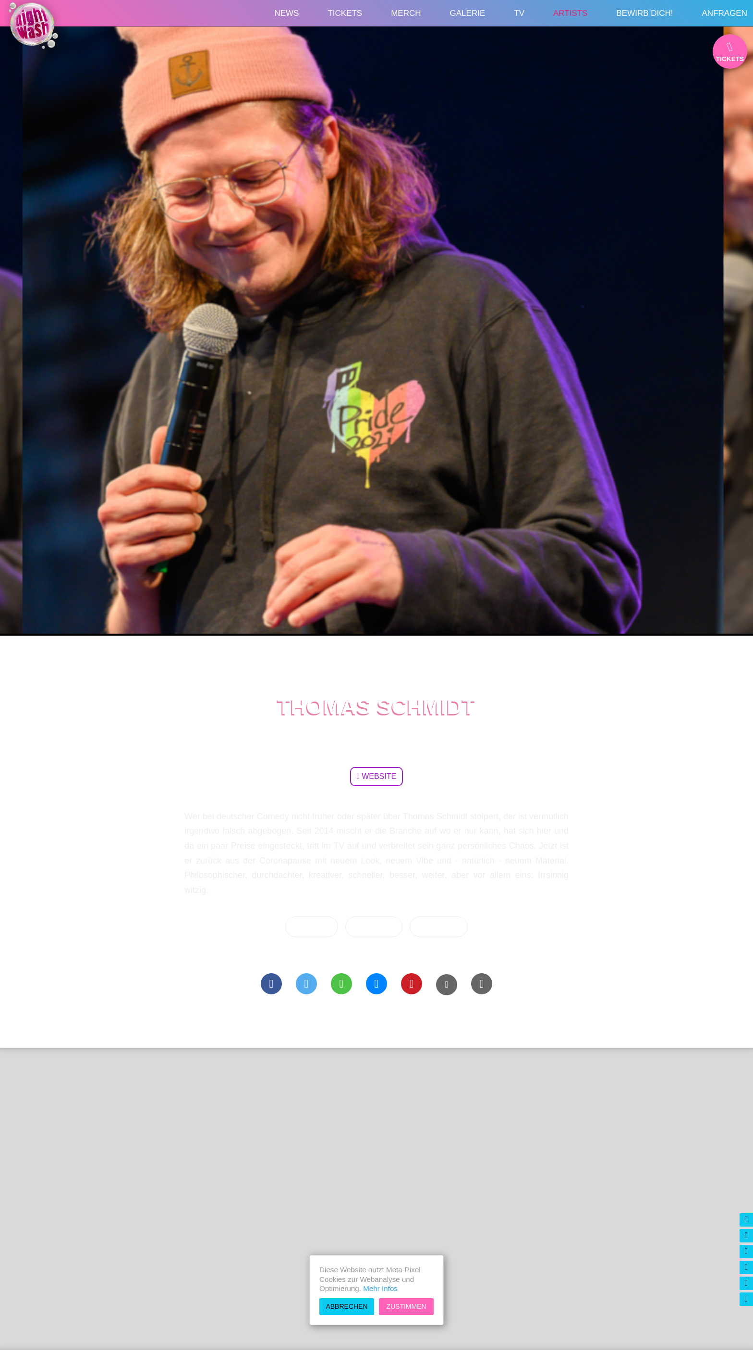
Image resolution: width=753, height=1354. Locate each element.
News (286, 13)
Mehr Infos (380, 1288)
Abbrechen (346, 1306)
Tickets (345, 13)
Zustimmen (406, 1306)
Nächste (311, 926)
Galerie (468, 13)
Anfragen (724, 13)
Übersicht (374, 926)
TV (519, 13)
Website (376, 776)
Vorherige (438, 926)
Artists (570, 13)
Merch (406, 13)
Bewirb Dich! (644, 13)
